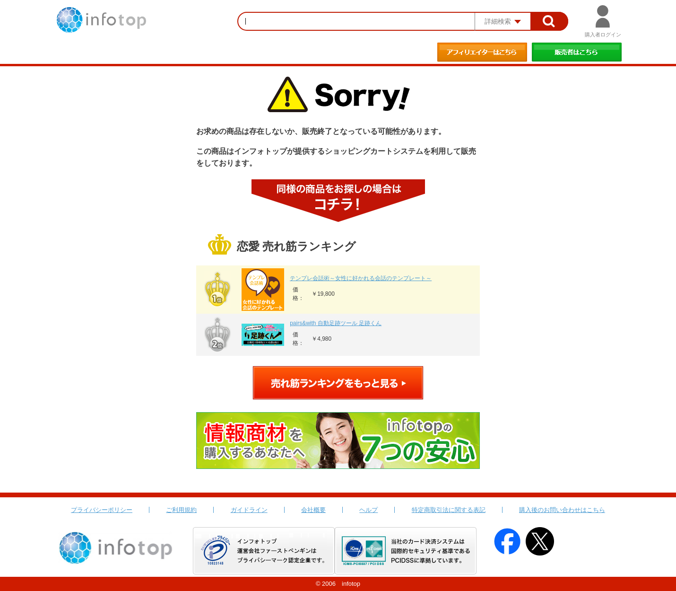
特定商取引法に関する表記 (448, 509)
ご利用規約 (181, 509)
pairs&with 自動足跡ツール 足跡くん (335, 323)
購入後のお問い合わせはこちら (562, 509)
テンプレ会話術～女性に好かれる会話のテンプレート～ (361, 278)
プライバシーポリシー (101, 509)
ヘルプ (368, 509)
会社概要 (313, 509)
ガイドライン (249, 509)
